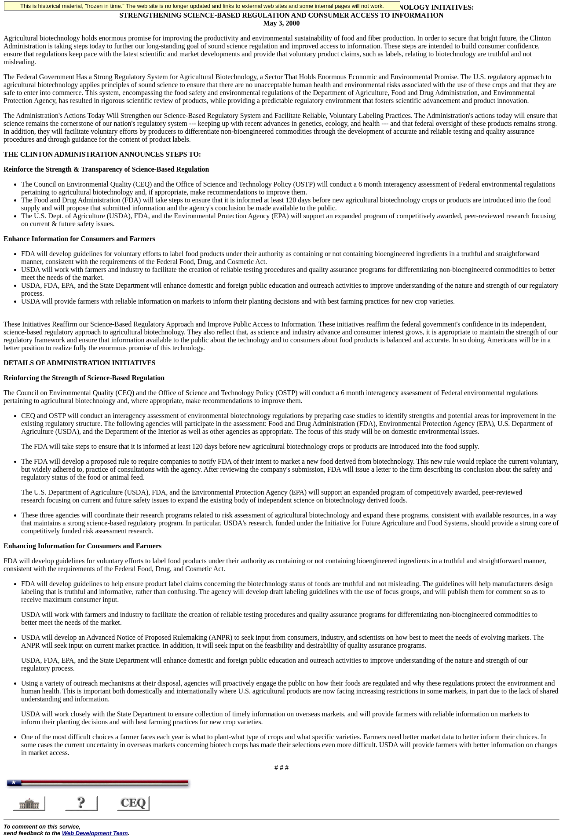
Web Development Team (95, 833)
